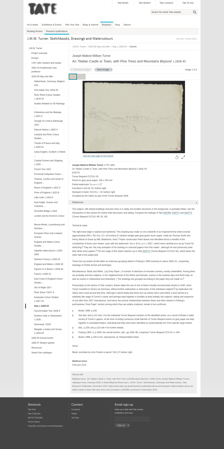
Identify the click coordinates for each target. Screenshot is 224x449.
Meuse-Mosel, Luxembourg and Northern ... (49, 226)
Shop (117, 25)
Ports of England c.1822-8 (46, 192)
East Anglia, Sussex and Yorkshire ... (45, 204)
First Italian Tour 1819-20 (46, 90)
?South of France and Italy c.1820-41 (47, 145)
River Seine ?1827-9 (44, 292)
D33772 (188, 213)
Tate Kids (32, 409)
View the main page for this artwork (98, 156)
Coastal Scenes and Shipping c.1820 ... (48, 162)
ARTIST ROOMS (35, 418)
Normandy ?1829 (42, 324)
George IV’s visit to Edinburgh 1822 (48, 123)
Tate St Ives (188, 3)
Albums (127, 25)
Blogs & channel (90, 25)
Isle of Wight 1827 (42, 287)
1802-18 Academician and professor (44, 70)
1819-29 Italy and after (99, 46)
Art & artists (32, 25)
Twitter (74, 413)
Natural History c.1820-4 (45, 129)
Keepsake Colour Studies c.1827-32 (46, 299)
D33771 (176, 213)
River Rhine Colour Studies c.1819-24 (47, 97)
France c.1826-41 (42, 274)
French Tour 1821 (42, 169)
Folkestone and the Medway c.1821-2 (47, 114)
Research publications (56, 31)
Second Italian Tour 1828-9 (47, 311)
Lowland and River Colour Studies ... (46, 136)
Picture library (34, 422)
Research (106, 25)
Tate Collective (34, 413)
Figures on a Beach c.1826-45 (48, 269)
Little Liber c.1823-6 (43, 197)
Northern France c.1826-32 (47, 259)
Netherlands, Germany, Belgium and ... (49, 83)
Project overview (39, 53)
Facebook (75, 409)
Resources (36, 347)
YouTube (75, 418)
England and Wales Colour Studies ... (47, 244)
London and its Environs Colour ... (49, 218)
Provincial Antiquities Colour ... (48, 174)
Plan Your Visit (72, 25)
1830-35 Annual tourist (42, 338)
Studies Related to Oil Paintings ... (49, 105)
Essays (34, 58)
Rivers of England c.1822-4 (47, 187)
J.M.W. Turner (79, 46)
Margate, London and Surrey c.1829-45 (48, 331)
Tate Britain (122, 3)
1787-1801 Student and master (46, 63)
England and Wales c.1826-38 (48, 264)
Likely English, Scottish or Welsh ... (49, 154)
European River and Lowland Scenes (48, 235)
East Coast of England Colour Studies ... (48, 281)
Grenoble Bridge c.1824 (45, 211)
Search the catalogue (41, 352)
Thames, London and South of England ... (48, 181)
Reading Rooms (34, 31)
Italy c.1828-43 (120, 46)
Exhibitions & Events (51, 25)
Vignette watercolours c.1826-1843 (48, 252)
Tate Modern (145, 3)
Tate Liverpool (166, 3)
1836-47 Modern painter (43, 343)
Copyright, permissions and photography (45, 426)
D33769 (167, 213)
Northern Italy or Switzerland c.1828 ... (47, 317)
